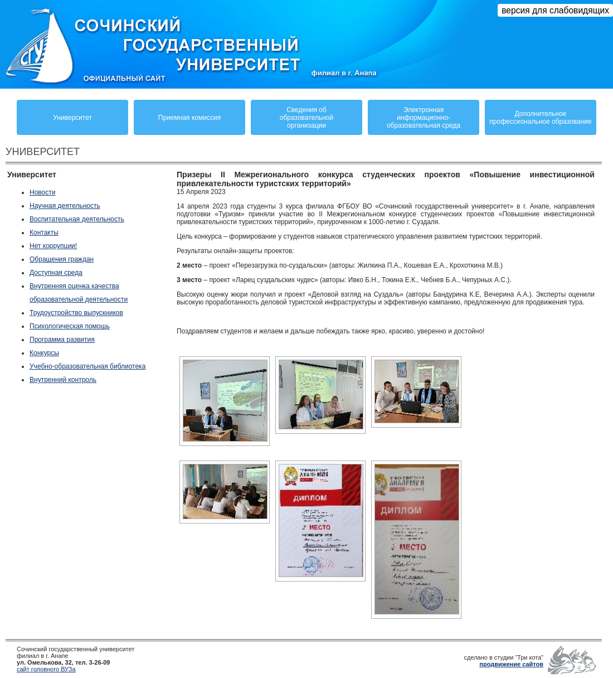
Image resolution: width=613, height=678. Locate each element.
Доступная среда (56, 273)
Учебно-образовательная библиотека (87, 366)
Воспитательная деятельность (77, 219)
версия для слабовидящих (555, 10)
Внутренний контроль (63, 380)
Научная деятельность (65, 206)
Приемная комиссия (189, 118)
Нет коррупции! (53, 246)
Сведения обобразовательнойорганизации (306, 117)
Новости (42, 192)
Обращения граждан (62, 259)
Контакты (44, 232)
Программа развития (62, 339)
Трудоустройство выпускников (76, 313)
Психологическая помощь (70, 326)
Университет (72, 118)
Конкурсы (44, 353)
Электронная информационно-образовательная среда (423, 117)
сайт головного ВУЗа (46, 669)
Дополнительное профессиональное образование (540, 117)
